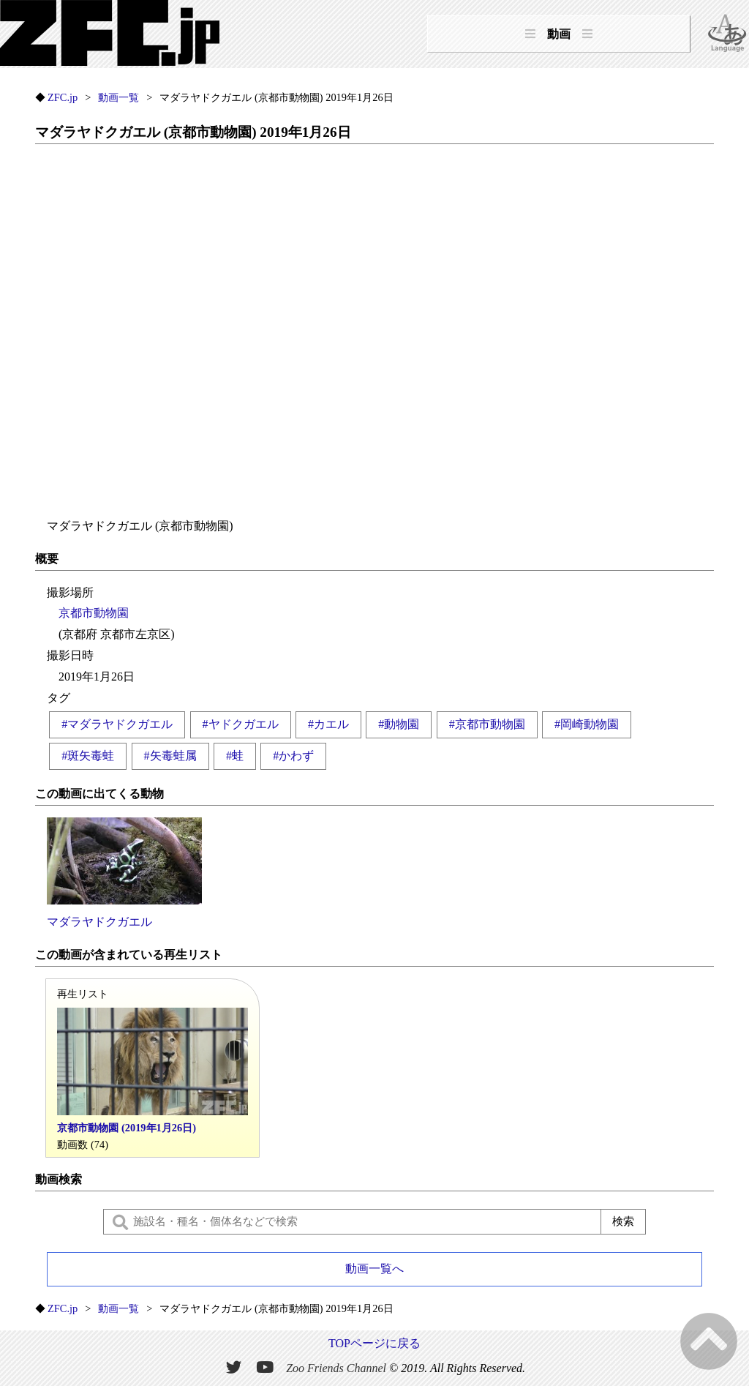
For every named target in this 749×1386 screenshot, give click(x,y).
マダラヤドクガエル (124, 872)
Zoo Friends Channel (336, 1368)
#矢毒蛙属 (170, 755)
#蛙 (235, 755)
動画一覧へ (374, 1268)
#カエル (328, 724)
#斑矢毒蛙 (87, 755)
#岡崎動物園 (586, 724)
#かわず (293, 755)
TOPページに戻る (374, 1343)
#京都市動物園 (487, 724)
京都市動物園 (94, 613)
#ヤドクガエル (241, 724)
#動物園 (398, 724)
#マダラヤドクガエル (117, 724)
